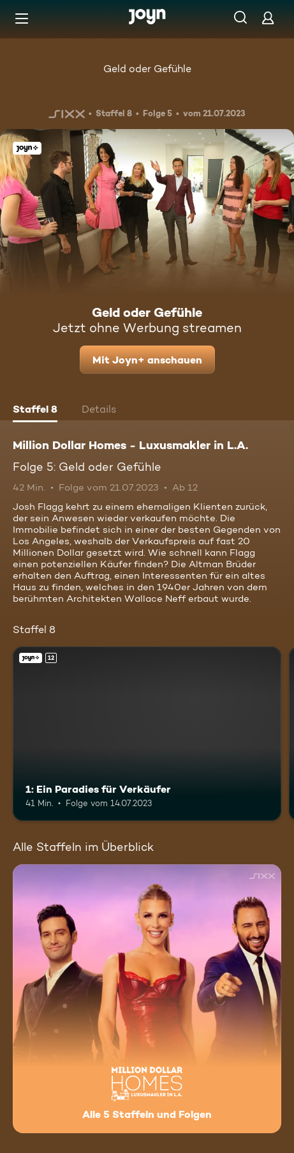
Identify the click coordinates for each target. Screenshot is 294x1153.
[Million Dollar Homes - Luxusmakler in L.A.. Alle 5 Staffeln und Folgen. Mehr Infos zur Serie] (147, 998)
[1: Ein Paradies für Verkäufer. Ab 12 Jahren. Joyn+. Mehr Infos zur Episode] (147, 733)
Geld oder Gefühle (147, 69)
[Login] (268, 17)
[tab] (35, 410)
